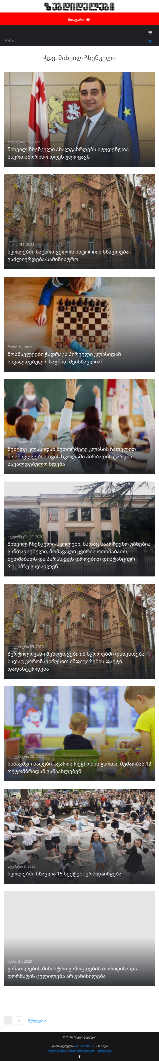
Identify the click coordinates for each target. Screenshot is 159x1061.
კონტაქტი (105, 1051)
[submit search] (150, 41)
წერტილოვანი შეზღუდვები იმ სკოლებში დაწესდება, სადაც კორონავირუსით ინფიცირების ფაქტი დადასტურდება (77, 661)
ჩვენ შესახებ (57, 1051)
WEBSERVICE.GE (85, 1046)
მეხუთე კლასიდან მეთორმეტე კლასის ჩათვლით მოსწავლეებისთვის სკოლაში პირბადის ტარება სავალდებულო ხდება (72, 456)
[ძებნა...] (75, 42)
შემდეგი (37, 1020)
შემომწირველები (81, 1051)
